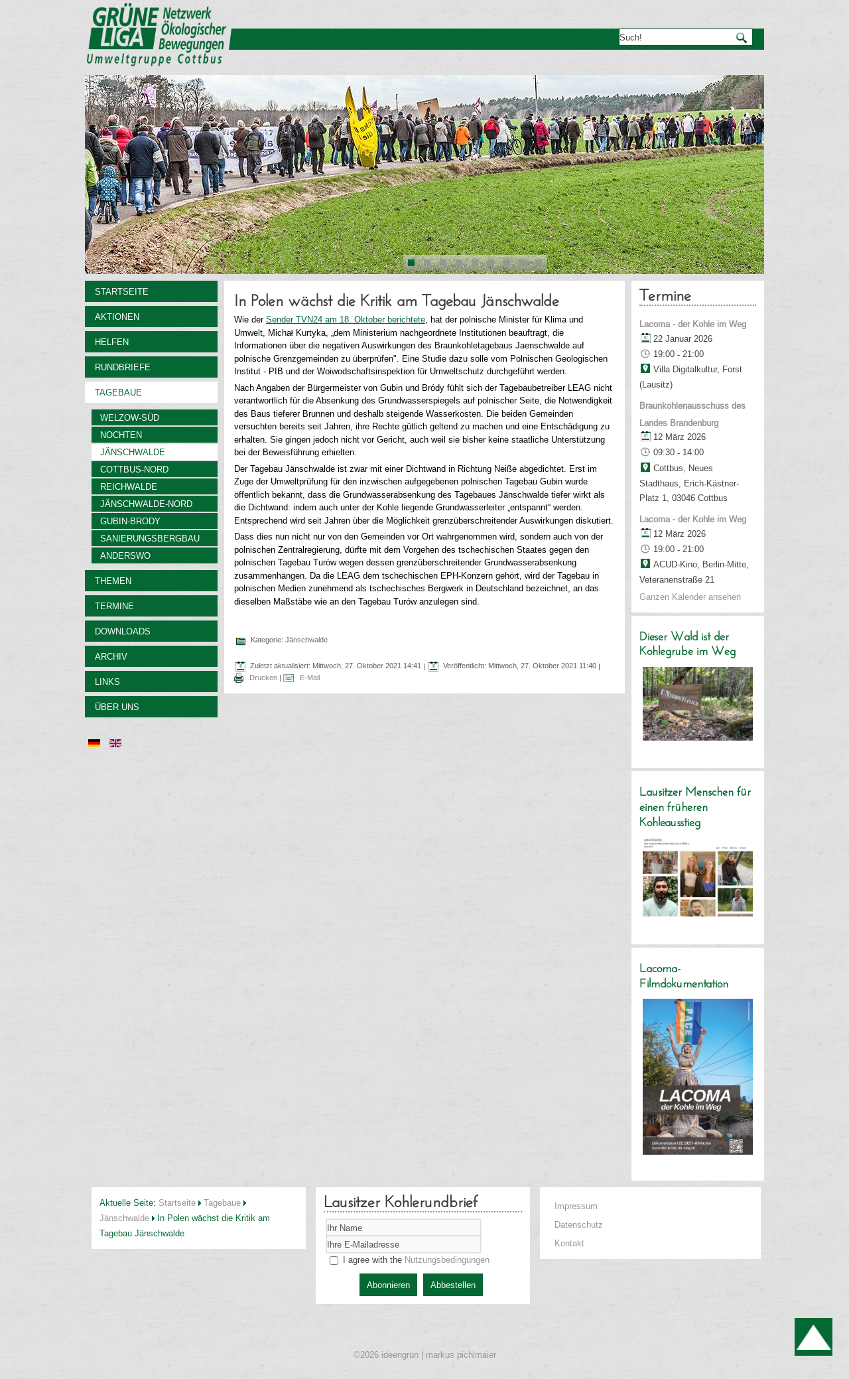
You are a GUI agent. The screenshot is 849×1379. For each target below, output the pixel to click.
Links (107, 681)
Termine (114, 606)
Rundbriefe (123, 367)
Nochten (121, 434)
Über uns (117, 706)
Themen (113, 580)
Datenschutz (579, 1224)
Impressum (576, 1205)
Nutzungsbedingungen (447, 1259)
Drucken (263, 677)
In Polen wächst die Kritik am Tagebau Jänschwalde (396, 302)
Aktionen (117, 316)
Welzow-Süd (129, 417)
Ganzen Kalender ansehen (690, 596)
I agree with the (410, 1259)
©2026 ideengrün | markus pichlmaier (425, 1354)
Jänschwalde (132, 452)
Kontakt (569, 1243)
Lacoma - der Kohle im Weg (692, 324)
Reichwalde (128, 486)
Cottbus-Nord (134, 469)
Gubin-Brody (130, 521)
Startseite (122, 291)
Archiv (111, 656)
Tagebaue (118, 392)
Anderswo (125, 555)
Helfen (112, 341)
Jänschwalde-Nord (146, 503)
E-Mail (309, 677)
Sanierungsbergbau (150, 538)
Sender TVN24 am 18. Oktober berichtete (345, 319)
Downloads (123, 631)
